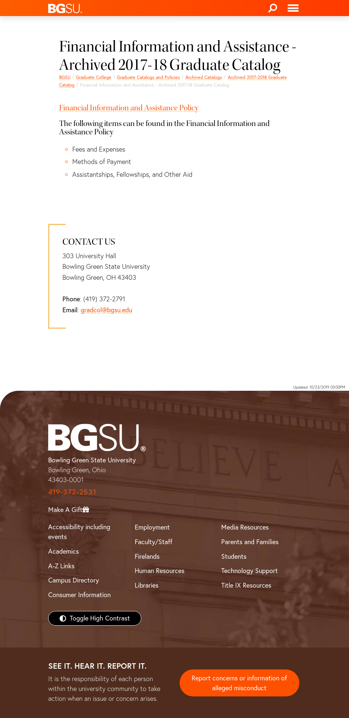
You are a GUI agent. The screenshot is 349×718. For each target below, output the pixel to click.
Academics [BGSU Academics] (63, 551)
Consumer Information (79, 595)
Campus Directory (73, 580)
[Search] (273, 8)
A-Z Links (61, 566)
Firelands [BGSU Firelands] (147, 556)
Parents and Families (250, 542)
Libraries (146, 585)
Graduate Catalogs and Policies (148, 77)
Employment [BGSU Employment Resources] (152, 527)
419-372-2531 (72, 491)
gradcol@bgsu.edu (106, 310)
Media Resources (245, 527)
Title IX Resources (246, 585)
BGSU (64, 77)
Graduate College (93, 77)
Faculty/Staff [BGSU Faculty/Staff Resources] (153, 542)
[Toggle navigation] (293, 8)
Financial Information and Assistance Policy (129, 108)
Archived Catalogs (203, 77)
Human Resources (159, 570)
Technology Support (249, 570)
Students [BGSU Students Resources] (233, 556)
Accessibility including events (79, 532)
